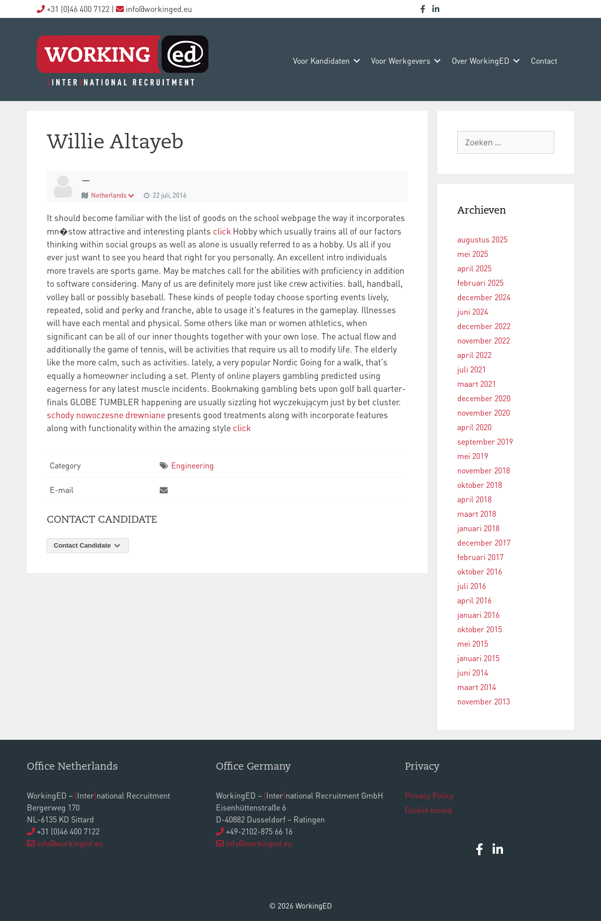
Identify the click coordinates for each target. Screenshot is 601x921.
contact (544, 60)
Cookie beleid (428, 810)
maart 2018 (476, 513)
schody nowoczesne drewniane (106, 414)
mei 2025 (472, 253)
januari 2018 (478, 528)
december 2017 (483, 542)
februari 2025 (480, 282)
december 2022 (483, 326)
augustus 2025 (482, 239)
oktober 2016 (479, 571)
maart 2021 (476, 383)
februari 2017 (480, 557)
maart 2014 (476, 687)
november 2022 (483, 340)
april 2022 (474, 354)
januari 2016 (478, 614)
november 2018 (483, 470)
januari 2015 (478, 658)
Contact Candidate (88, 545)
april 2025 (474, 268)
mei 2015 (472, 643)
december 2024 (483, 297)
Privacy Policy (429, 795)
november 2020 (483, 412)
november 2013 (483, 701)
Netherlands (113, 195)
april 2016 (474, 600)
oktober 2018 (479, 484)
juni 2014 (472, 672)
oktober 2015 (479, 629)
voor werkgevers (400, 60)
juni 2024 (472, 311)
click (222, 231)
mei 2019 (472, 456)
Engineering (192, 465)
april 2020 (474, 427)
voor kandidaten (321, 60)
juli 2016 (471, 585)
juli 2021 (471, 369)
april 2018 (474, 499)
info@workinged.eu (70, 843)
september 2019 (485, 441)
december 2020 (483, 398)
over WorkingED (480, 60)
